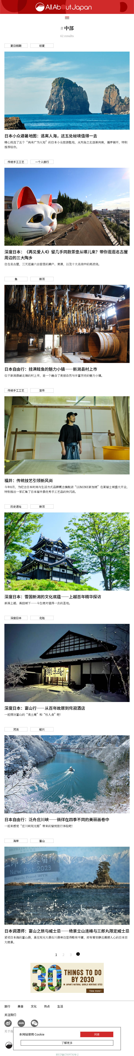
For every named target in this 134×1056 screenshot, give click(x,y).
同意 (97, 1034)
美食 (20, 1006)
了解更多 (66, 1043)
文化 (34, 1006)
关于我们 (10, 1031)
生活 (60, 1006)
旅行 (7, 1006)
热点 (47, 1006)
